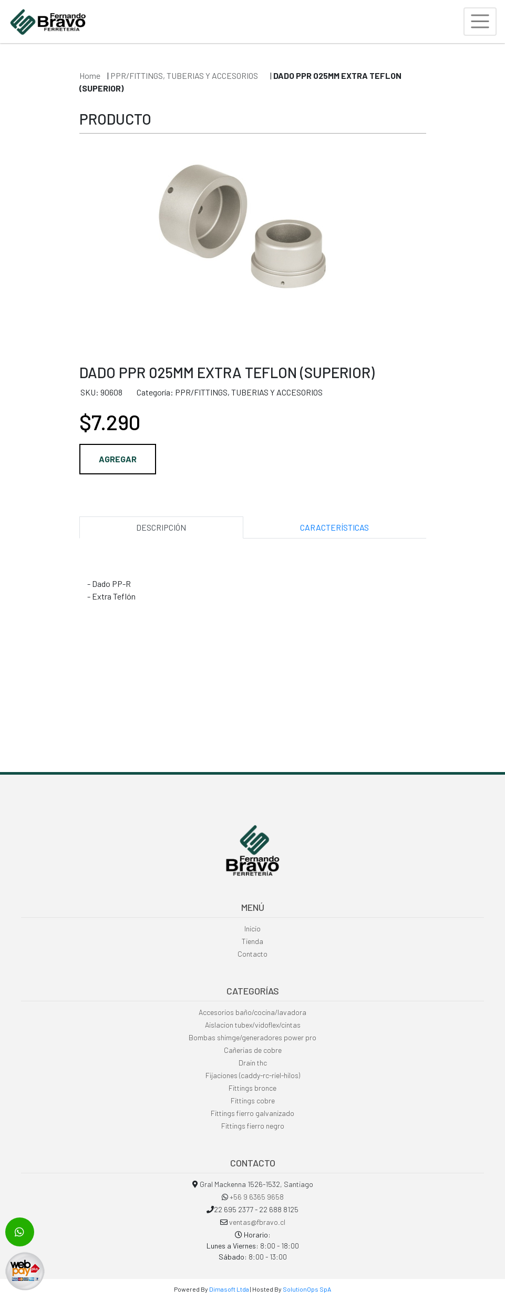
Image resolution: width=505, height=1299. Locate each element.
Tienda (252, 941)
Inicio (252, 928)
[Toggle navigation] (480, 21)
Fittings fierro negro (252, 1125)
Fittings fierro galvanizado (252, 1113)
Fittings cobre (253, 1100)
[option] (252, 243)
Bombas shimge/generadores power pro (252, 1037)
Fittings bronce (252, 1087)
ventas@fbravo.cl (257, 1221)
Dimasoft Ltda (229, 1289)
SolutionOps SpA (307, 1289)
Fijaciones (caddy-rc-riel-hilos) (252, 1075)
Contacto (252, 953)
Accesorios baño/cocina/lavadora (252, 1012)
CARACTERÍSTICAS (334, 527)
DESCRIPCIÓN (161, 527)
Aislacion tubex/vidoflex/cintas (253, 1024)
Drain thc (253, 1062)
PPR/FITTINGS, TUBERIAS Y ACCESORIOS (185, 75)
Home (89, 75)
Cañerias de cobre (253, 1050)
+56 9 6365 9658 (257, 1196)
